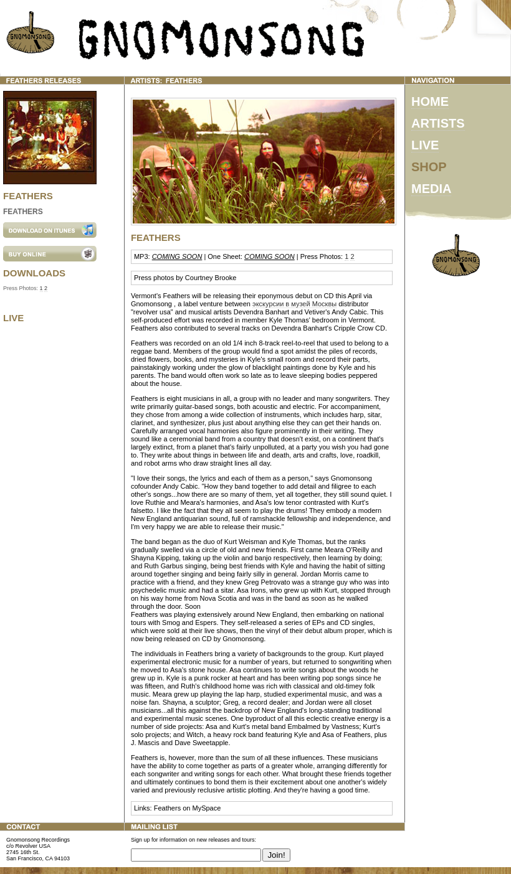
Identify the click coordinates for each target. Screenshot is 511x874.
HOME (430, 101)
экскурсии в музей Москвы (294, 304)
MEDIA (431, 188)
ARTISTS (438, 123)
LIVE (425, 145)
